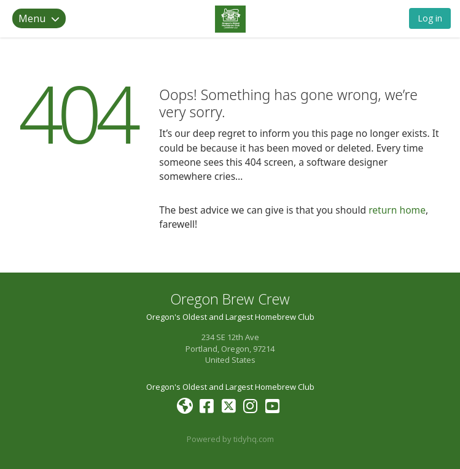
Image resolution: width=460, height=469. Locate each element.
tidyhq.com (253, 438)
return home (397, 210)
